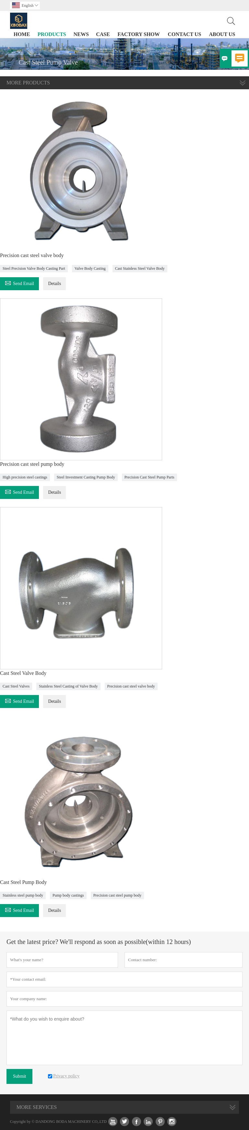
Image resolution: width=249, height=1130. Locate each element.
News (81, 34)
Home (22, 34)
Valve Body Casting (90, 268)
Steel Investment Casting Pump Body (86, 477)
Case (103, 34)
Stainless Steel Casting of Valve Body (68, 686)
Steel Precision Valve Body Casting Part (34, 268)
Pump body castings (68, 895)
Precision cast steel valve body (32, 255)
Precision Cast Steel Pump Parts (149, 477)
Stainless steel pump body (23, 895)
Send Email (19, 282)
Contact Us (184, 34)
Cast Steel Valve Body (23, 673)
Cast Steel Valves (16, 686)
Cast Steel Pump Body (23, 882)
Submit (19, 1076)
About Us (222, 34)
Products (52, 34)
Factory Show (139, 34)
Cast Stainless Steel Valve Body (140, 268)
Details (54, 283)
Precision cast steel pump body (32, 464)
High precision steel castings (25, 477)
